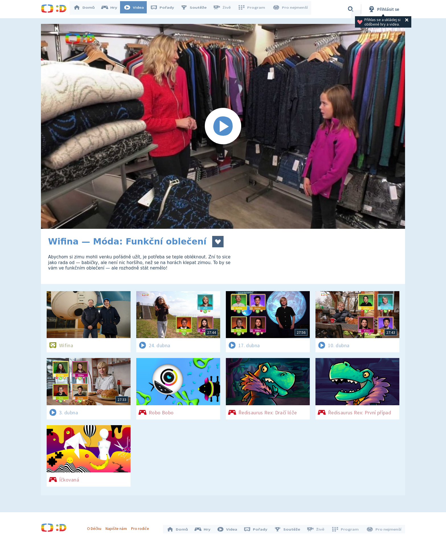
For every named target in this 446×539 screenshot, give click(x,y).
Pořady (165, 9)
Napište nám (117, 527)
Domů (87, 9)
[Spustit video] (223, 126)
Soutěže (196, 9)
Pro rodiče (141, 527)
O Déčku (95, 527)
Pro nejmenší (291, 9)
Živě (224, 9)
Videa (136, 9)
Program (253, 9)
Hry (112, 9)
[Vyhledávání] (350, 9)
